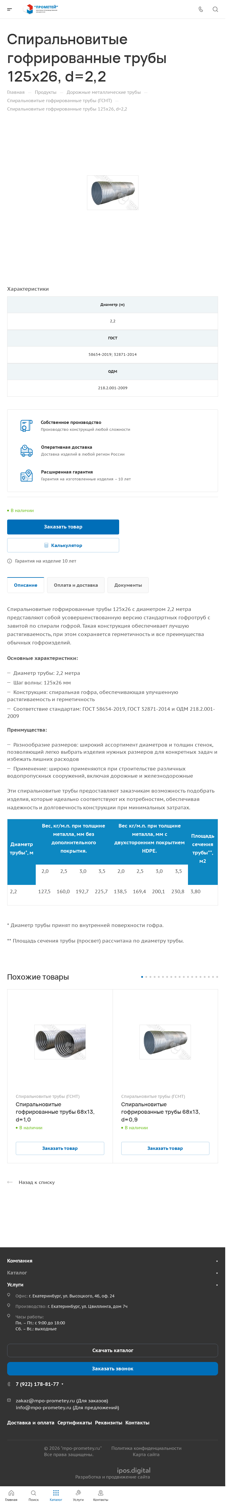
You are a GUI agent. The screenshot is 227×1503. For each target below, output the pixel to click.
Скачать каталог (112, 1350)
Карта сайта (146, 1454)
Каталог (17, 1272)
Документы (128, 585)
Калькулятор (66, 545)
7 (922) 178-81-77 (37, 1384)
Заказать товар (63, 526)
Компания (19, 1260)
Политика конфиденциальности (146, 1448)
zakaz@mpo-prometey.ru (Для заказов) (62, 1401)
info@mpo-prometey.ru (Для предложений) (67, 1407)
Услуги (15, 1284)
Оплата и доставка (76, 585)
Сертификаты (74, 1422)
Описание (26, 585)
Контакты (137, 1422)
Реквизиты (108, 1422)
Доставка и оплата (31, 1422)
